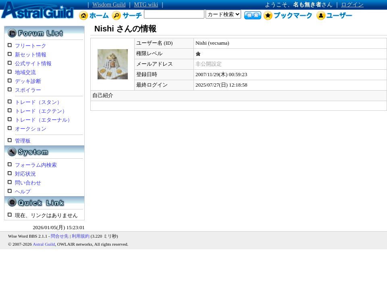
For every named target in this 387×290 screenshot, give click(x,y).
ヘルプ (23, 192)
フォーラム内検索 (36, 165)
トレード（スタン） (38, 102)
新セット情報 (30, 55)
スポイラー (28, 90)
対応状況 (25, 174)
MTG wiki (146, 5)
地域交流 (25, 72)
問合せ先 (60, 236)
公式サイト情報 (33, 63)
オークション (30, 129)
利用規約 (80, 236)
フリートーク (30, 46)
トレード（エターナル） (44, 120)
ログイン (352, 5)
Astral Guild (44, 244)
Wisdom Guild (108, 5)
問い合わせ (28, 183)
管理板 (23, 141)
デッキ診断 (28, 81)
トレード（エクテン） (41, 111)
